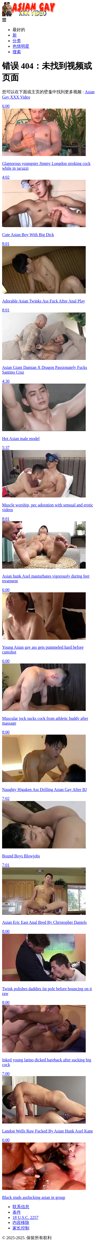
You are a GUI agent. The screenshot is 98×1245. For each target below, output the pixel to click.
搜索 (17, 52)
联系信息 (21, 1206)
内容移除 (21, 1222)
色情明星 (21, 46)
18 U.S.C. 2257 (25, 1217)
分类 (17, 40)
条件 (17, 1212)
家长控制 (21, 1228)
